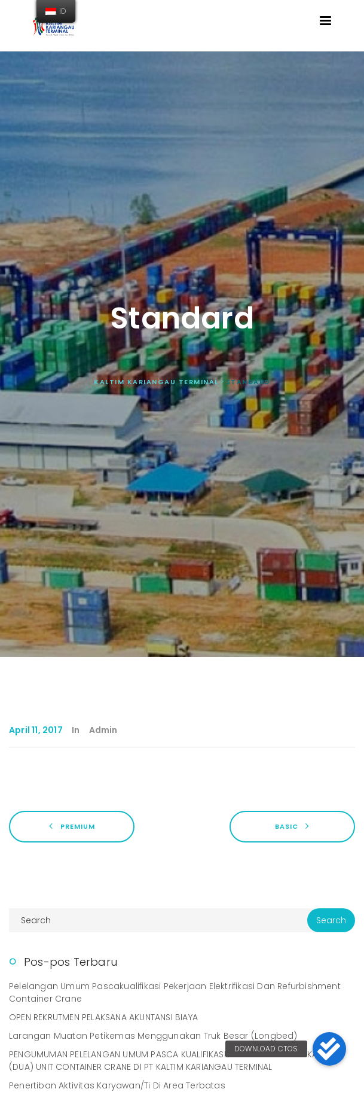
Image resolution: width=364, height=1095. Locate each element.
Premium (72, 826)
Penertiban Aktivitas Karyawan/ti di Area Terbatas (117, 1085)
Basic (292, 826)
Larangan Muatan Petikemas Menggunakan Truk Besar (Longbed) (153, 1036)
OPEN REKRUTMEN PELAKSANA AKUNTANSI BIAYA (103, 1017)
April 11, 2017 (36, 730)
